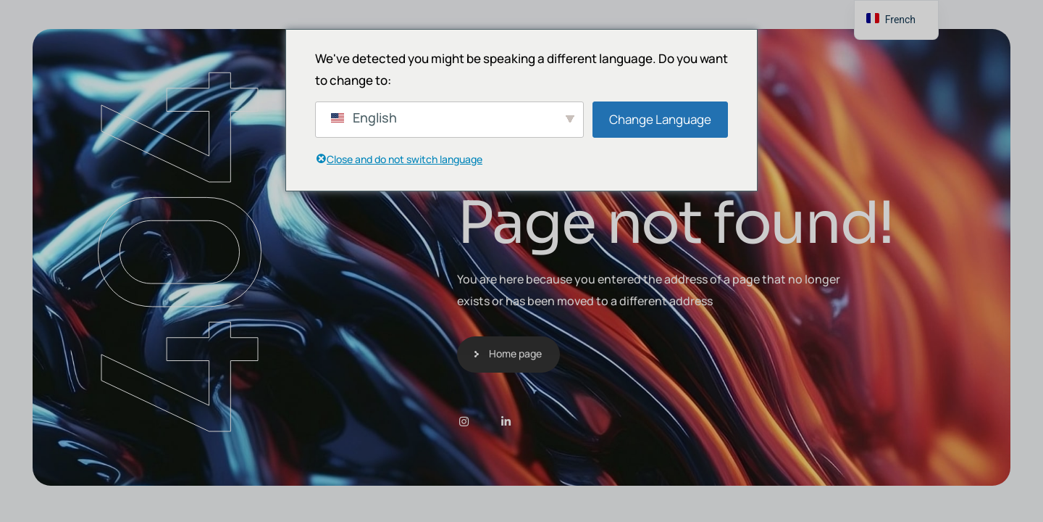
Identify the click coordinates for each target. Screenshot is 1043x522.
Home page (515, 353)
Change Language (660, 119)
